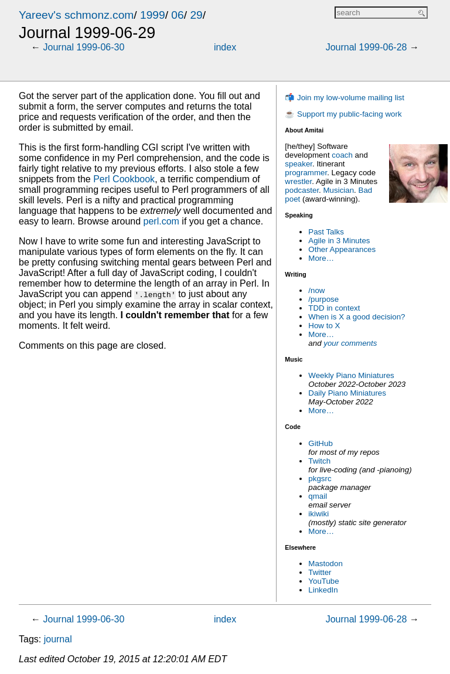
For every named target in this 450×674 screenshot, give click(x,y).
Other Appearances (342, 249)
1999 (152, 15)
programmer (306, 172)
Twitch (319, 461)
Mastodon (325, 563)
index (225, 47)
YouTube (323, 581)
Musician (338, 190)
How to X (324, 325)
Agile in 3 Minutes (339, 240)
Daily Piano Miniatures (347, 393)
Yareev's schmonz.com (76, 15)
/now (316, 290)
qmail (317, 496)
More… (321, 258)
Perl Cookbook (124, 179)
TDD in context (334, 308)
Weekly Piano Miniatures (351, 375)
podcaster (302, 190)
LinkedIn (323, 590)
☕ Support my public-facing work (343, 114)
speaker (298, 163)
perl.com (161, 221)
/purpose (323, 299)
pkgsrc (319, 478)
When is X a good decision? (356, 316)
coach (342, 155)
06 (177, 15)
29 (196, 15)
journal (58, 639)
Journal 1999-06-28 (366, 47)
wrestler (298, 181)
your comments (350, 343)
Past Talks (326, 231)
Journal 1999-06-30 (84, 47)
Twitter (319, 572)
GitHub (320, 443)
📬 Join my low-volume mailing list (344, 97)
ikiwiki (318, 513)
